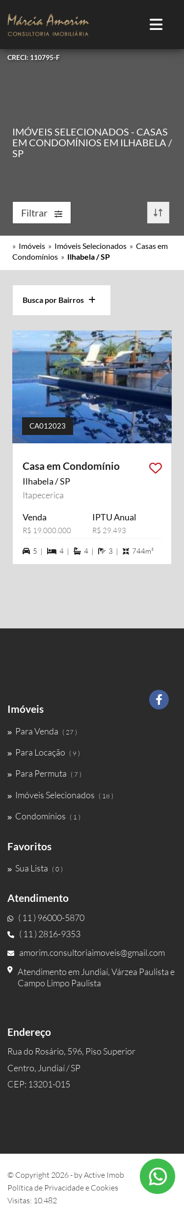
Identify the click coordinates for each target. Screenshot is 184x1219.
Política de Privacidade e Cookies (62, 1187)
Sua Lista (35, 868)
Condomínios (43, 816)
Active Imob (104, 1175)
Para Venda (42, 731)
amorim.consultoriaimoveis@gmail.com (86, 952)
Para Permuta (44, 773)
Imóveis (32, 245)
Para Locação (43, 752)
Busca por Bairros (59, 299)
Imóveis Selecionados (90, 245)
